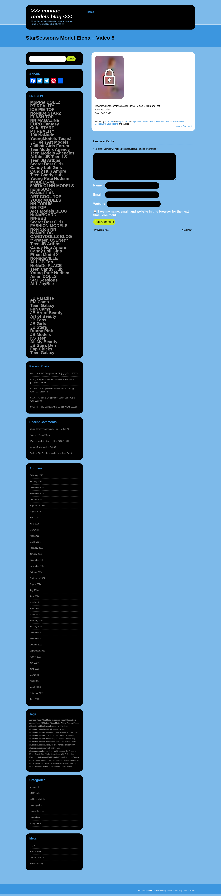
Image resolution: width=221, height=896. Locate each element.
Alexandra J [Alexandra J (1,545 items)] (71, 720)
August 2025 (35, 511)
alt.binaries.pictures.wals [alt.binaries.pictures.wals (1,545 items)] (66, 742)
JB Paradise (42, 298)
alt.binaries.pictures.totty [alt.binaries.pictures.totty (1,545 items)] (65, 739)
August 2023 (35, 657)
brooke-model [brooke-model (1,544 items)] (54, 767)
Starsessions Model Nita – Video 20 (52, 429)
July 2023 (34, 663)
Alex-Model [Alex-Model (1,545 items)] (46, 720)
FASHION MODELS (49, 225)
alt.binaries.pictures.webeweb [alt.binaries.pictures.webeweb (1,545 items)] (41, 745)
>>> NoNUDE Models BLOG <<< (51, 13)
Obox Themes (189, 890)
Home (90, 11)
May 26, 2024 (123, 121)
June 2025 (34, 524)
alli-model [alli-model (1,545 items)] (33, 726)
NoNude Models (161, 121)
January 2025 (36, 554)
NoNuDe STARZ (45, 113)
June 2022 (34, 699)
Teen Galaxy (42, 305)
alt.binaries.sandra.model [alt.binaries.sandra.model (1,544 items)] (39, 751)
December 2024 (37, 560)
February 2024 (36, 620)
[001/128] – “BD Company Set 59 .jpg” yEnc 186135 (54, 373)
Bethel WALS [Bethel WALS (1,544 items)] (40, 763)
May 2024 (34, 602)
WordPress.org (37, 863)
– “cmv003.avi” (44, 435)
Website (99, 209)
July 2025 (34, 518)
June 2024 (34, 596)
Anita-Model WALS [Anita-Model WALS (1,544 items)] (46, 757)
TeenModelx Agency (50, 149)
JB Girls (38, 323)
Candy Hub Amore (48, 171)
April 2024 (34, 608)
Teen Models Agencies (52, 153)
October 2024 (36, 572)
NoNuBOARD (43, 214)
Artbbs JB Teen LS (48, 156)
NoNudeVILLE (44, 258)
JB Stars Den (43, 345)
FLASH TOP (42, 116)
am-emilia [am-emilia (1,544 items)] (64, 751)
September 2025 (37, 505)
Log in (32, 845)
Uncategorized (36, 805)
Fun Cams (40, 309)
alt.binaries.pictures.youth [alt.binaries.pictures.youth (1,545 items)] (64, 745)
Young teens (112, 124)
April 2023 (34, 681)
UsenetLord (100, 124)
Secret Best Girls (47, 164)
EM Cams (39, 301)
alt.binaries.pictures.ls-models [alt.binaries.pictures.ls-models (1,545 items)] (62, 735)
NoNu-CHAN (42, 193)
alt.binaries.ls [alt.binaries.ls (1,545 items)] (63, 726)
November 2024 (37, 566)
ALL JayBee (42, 283)
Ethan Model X (44, 254)
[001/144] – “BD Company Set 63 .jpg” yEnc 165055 (54, 407)
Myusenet (136, 121)
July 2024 (34, 590)
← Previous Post (100, 235)
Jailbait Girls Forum (49, 145)
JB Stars (38, 327)
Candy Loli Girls (46, 167)
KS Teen (38, 338)
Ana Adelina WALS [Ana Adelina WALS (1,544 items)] (58, 754)
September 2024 (37, 578)
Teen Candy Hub (46, 174)
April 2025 (34, 536)
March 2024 (35, 614)
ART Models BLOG (48, 211)
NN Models (148, 121)
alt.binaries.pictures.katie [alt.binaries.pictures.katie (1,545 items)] (67, 732)
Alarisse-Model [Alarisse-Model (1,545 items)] (35, 720)
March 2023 (35, 687)
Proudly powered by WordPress (151, 890)
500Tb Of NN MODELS (52, 185)
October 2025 (36, 499)
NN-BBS (38, 218)
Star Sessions (44, 280)
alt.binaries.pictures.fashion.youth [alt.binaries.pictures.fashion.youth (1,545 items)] (43, 732)
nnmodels (109, 121)
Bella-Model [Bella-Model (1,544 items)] (68, 760)
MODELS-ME (43, 182)
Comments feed (37, 857)
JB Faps (38, 320)
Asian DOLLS (43, 276)
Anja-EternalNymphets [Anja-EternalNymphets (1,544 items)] (63, 757)
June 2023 (34, 669)
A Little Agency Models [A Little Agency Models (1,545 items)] (70, 723)
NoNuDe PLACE (46, 265)
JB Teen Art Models (49, 142)
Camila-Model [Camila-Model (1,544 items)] (66, 767)
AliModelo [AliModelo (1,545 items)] (45, 723)
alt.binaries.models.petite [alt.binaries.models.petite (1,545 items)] (39, 729)
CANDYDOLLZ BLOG (51, 236)
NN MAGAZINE (44, 120)
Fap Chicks (41, 349)
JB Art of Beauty (46, 312)
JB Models (40, 334)
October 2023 (36, 645)
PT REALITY (42, 106)
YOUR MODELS (45, 200)
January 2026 (36, 481)
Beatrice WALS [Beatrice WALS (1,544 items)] (41, 760)
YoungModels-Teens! (50, 138)
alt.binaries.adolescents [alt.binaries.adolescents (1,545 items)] (47, 726)
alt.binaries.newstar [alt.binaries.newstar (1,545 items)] (58, 729)
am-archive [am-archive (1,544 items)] (55, 751)
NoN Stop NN (43, 229)
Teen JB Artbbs (45, 160)
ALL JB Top (41, 262)
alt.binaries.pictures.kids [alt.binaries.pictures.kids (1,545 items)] (39, 735)
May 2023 (34, 675)
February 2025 (36, 548)
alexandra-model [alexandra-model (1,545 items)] (58, 720)
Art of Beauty (43, 316)
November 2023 (37, 638)
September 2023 (37, 651)
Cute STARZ (42, 127)
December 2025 (37, 487)
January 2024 (36, 626)
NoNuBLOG (41, 233)
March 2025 (35, 542)
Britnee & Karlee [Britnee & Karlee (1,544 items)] (41, 767)
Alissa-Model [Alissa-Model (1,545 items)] (55, 723)
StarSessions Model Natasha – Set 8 (55, 453)
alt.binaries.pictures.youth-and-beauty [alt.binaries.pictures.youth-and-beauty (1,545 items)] (44, 748)
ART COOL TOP (45, 196)
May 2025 (34, 530)
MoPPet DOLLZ (45, 102)
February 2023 (36, 693)
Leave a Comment (183, 126)
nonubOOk (41, 189)
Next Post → (188, 235)
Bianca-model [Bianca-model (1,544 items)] (52, 763)
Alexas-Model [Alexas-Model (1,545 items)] (35, 723)
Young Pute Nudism (49, 178)
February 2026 (36, 475)
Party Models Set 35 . (47, 447)
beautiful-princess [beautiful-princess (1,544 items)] (55, 760)
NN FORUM (41, 203)
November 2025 (37, 493)
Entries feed (35, 851)
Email (98, 200)
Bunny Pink (41, 331)
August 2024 (35, 584)
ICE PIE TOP (42, 109)
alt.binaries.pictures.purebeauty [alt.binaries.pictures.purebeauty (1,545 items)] (42, 739)
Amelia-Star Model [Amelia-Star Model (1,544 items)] (42, 754)
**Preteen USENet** (49, 240)
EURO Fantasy (44, 124)
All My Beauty (43, 341)
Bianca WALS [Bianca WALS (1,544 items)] (63, 763)
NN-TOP (38, 207)
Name (98, 191)
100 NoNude (42, 135)
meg (32, 447)
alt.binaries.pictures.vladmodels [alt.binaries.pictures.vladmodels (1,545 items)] (42, 742)
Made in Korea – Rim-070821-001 (53, 441)
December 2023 (37, 632)
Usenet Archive (177, 121)
